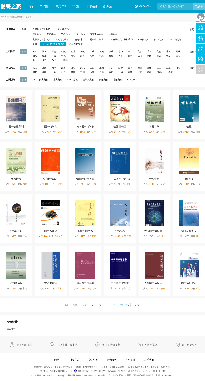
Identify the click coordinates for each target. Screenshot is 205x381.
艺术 (149, 51)
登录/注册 (108, 6)
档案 (35, 55)
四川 (111, 67)
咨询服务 (112, 359)
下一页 (124, 305)
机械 (101, 51)
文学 (140, 51)
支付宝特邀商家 (111, 344)
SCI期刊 (77, 6)
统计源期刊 (88, 79)
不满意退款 (151, 344)
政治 (44, 60)
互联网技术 (143, 39)
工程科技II (66, 34)
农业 (111, 51)
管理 (73, 51)
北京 (35, 67)
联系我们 (149, 359)
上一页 (97, 305)
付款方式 (74, 359)
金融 (63, 51)
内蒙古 (160, 72)
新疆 (149, 72)
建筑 (168, 51)
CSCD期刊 (72, 79)
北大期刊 (57, 79)
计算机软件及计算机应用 (120, 39)
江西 (159, 67)
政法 (73, 55)
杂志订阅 (61, 6)
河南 (178, 67)
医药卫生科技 (96, 34)
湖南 (44, 72)
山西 (92, 67)
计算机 (64, 60)
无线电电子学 (62, 39)
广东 (54, 72)
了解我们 (56, 359)
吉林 (130, 67)
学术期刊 (45, 6)
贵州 (82, 72)
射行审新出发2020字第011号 (97, 375)
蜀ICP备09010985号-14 (61, 371)
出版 (35, 43)
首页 (32, 6)
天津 (54, 67)
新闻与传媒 (175, 39)
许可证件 (130, 359)
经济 (54, 51)
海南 (73, 72)
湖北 (35, 72)
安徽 (140, 67)
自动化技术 (159, 39)
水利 (130, 51)
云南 (92, 72)
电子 (35, 60)
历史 (159, 55)
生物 (140, 55)
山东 (168, 67)
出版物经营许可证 (63, 367)
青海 (130, 72)
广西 (63, 72)
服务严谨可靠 (24, 344)
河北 (82, 67)
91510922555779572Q (53, 375)
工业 (92, 51)
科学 (120, 55)
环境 (63, 55)
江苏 (63, 67)
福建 (149, 67)
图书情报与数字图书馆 (53, 43)
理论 (178, 55)
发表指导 (11, 329)
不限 (23, 29)
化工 (101, 55)
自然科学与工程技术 (42, 29)
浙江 (73, 67)
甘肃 (120, 72)
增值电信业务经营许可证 (88, 367)
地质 (92, 55)
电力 (120, 51)
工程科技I (51, 34)
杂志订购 (93, 359)
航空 (168, 55)
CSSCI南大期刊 (40, 79)
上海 (44, 67)
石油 (54, 60)
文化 (159, 51)
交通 (44, 55)
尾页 (136, 305)
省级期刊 (117, 79)
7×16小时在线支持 (67, 344)
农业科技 (80, 34)
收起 (193, 29)
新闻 (149, 55)
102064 (121, 371)
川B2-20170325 (160, 371)
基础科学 (37, 34)
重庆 (101, 67)
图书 (178, 51)
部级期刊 (103, 79)
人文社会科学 (64, 29)
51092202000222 (98, 371)
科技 (82, 51)
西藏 (101, 72)
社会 (111, 55)
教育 (35, 51)
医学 (44, 51)
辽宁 (120, 67)
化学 (130, 55)
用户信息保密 (189, 344)
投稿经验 (92, 6)
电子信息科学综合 (41, 39)
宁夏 (140, 72)
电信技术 (78, 39)
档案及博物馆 (76, 43)
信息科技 (113, 34)
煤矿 (82, 55)
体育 (54, 55)
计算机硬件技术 (95, 39)
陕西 (111, 72)
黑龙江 (171, 72)
